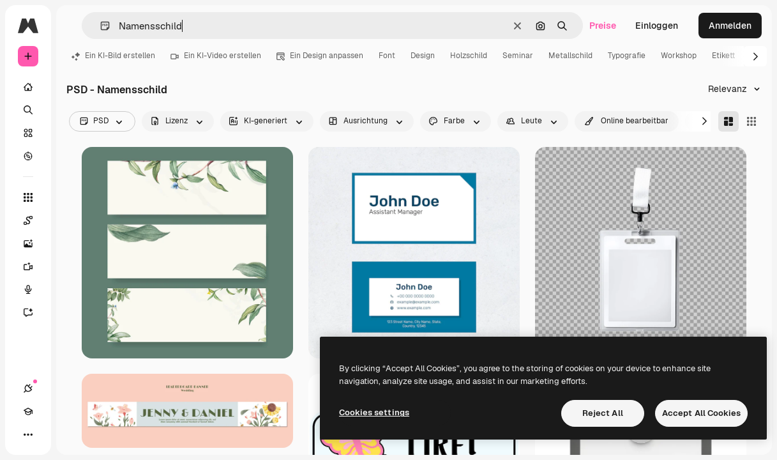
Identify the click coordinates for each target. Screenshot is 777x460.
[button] (99, 26)
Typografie (626, 55)
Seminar (517, 55)
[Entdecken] (28, 156)
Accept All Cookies (701, 413)
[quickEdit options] (627, 121)
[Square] (751, 121)
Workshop (679, 55)
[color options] (455, 121)
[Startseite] (28, 87)
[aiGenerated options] (266, 121)
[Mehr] (28, 434)
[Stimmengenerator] (34, 289)
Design (423, 55)
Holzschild (468, 55)
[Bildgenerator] (34, 243)
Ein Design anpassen (319, 55)
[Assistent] (34, 312)
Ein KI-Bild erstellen (113, 55)
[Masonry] (728, 121)
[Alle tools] (28, 197)
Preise (602, 25)
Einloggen (656, 25)
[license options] (178, 121)
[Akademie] (28, 411)
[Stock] (28, 133)
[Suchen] (28, 110)
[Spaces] (34, 220)
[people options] (532, 121)
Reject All (602, 413)
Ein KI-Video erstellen (215, 55)
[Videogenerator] (34, 266)
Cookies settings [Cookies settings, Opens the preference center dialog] (374, 412)
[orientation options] (367, 121)
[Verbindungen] (28, 388)
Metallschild (570, 55)
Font (387, 55)
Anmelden (730, 25)
